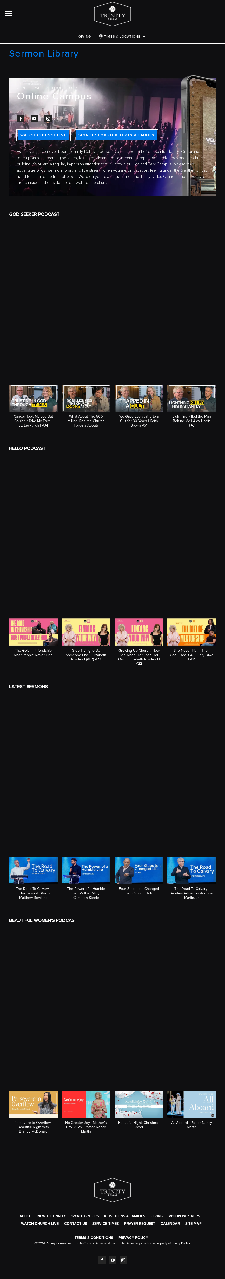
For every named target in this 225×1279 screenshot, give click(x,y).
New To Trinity (51, 1216)
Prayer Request (139, 1223)
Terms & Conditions (94, 1237)
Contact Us (75, 1223)
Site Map (193, 1223)
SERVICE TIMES (105, 1223)
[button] (33, 409)
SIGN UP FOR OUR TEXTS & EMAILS (116, 135)
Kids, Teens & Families (124, 1216)
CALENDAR (170, 1223)
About (25, 1216)
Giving (84, 37)
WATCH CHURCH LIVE (43, 135)
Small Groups (85, 1216)
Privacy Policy (133, 1237)
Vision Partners (184, 1216)
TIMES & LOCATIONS (120, 36)
